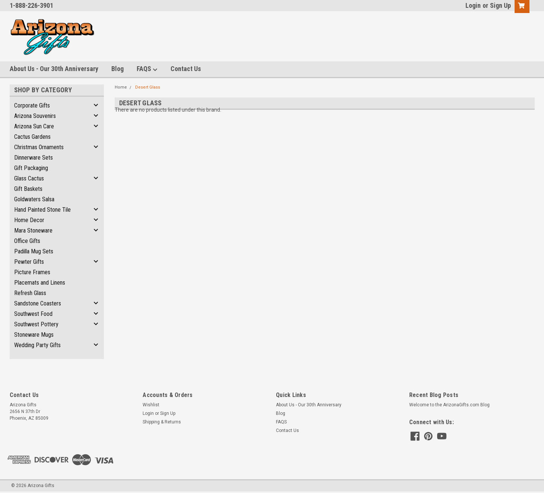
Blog (117, 69)
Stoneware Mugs (34, 334)
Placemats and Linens (39, 282)
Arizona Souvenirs (35, 115)
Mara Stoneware (33, 230)
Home (121, 87)
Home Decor (29, 220)
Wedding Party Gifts (37, 345)
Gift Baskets (28, 188)
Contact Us (186, 69)
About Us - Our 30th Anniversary (54, 69)
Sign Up (500, 5)
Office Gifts (27, 240)
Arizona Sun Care (34, 126)
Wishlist (151, 404)
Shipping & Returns (162, 422)
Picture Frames (32, 272)
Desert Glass (147, 87)
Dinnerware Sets (33, 157)
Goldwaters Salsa (34, 199)
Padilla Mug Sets (33, 251)
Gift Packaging (31, 168)
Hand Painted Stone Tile (42, 209)
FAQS (147, 69)
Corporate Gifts (32, 105)
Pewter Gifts (29, 261)
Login (473, 5)
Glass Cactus (29, 178)
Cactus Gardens (32, 136)
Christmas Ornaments (39, 147)
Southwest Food (33, 313)
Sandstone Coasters (37, 303)
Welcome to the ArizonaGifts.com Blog (449, 404)
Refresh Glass (30, 293)
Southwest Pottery (36, 324)
